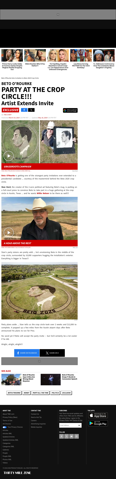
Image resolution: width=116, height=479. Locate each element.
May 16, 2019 (42, 118)
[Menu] (3, 44)
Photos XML (7, 459)
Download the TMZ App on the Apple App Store (98, 415)
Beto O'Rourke (8, 175)
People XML (7, 456)
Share (27, 353)
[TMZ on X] (9, 33)
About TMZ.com (8, 414)
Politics (55, 393)
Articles (5, 430)
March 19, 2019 (14, 118)
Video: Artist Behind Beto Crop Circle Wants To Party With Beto (16, 247)
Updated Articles (9, 437)
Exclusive (66, 393)
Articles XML (7, 433)
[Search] (113, 44)
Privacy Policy (64, 420)
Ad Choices (7, 424)
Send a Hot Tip (36, 417)
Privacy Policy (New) (10, 417)
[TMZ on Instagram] (20, 33)
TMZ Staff (7, 115)
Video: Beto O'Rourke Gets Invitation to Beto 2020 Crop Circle (16, 171)
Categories (6, 443)
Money (26, 393)
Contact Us (35, 414)
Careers (34, 420)
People (5, 453)
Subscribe (79, 425)
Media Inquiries (36, 427)
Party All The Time (40, 393)
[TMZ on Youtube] (15, 33)
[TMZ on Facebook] (4, 33)
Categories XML (8, 446)
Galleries (6, 450)
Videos (5, 463)
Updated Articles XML (10, 440)
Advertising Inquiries (38, 424)
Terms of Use (7, 420)
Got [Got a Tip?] (7, 39)
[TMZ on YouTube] (71, 436)
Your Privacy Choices (13, 427)
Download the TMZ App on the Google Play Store (98, 423)
